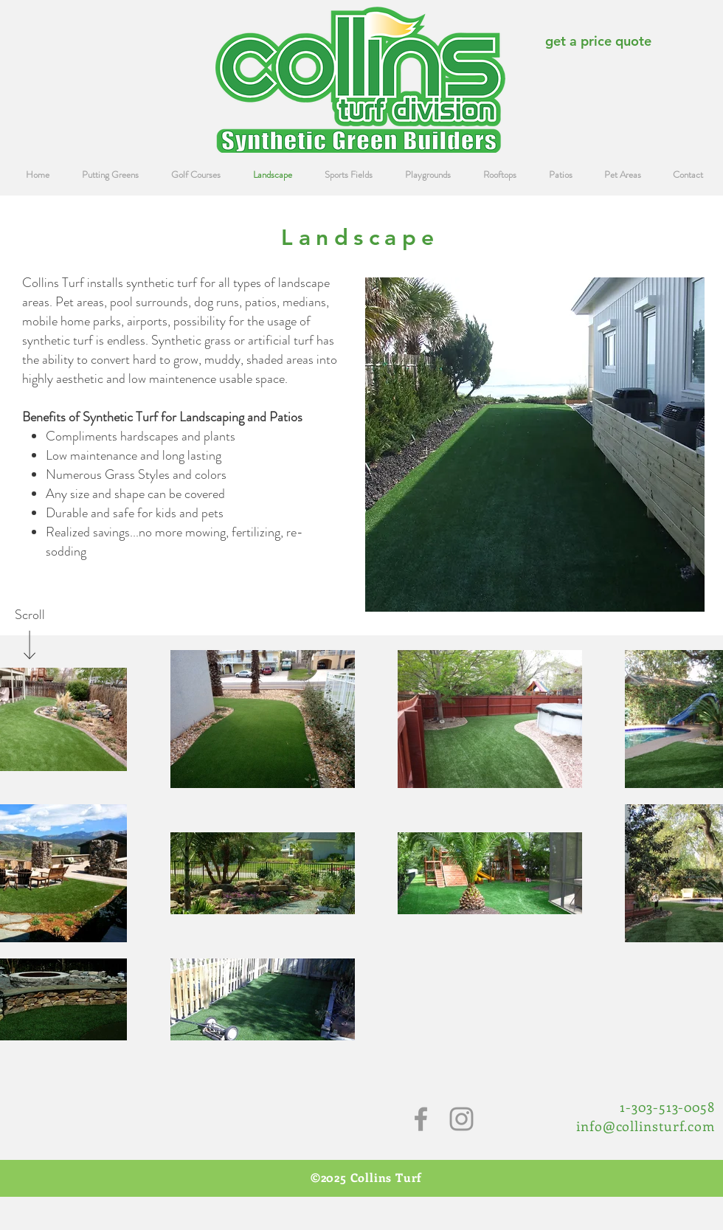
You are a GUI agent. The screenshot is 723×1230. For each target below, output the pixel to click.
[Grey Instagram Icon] (461, 1119)
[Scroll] (29, 615)
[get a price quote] (597, 41)
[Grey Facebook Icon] (421, 1119)
